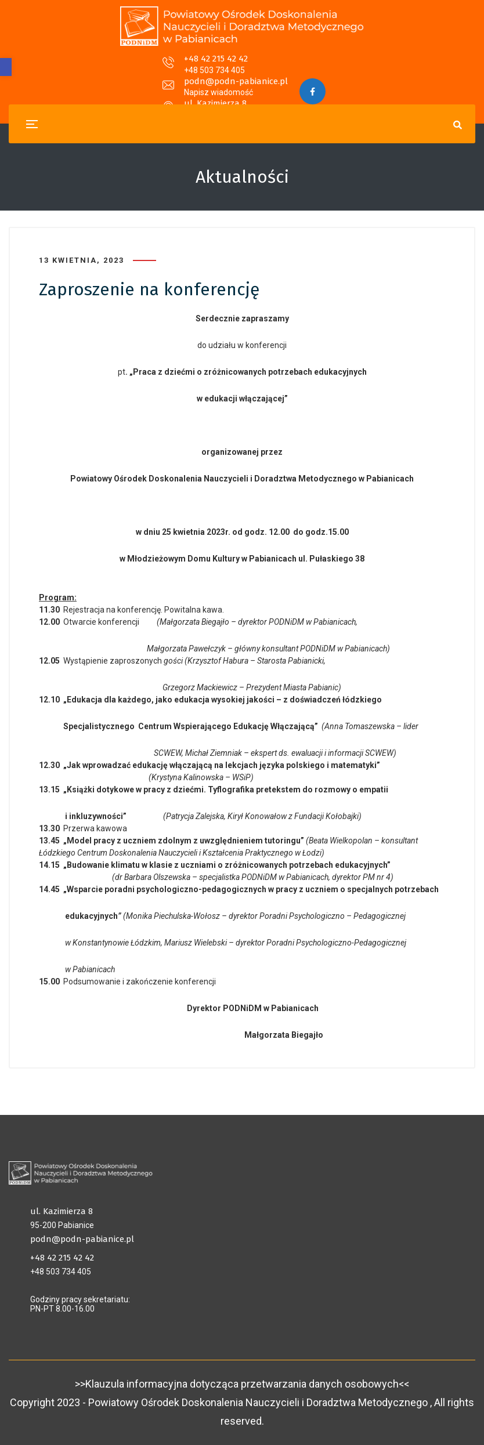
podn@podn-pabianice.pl (236, 66)
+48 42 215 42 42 (117, 66)
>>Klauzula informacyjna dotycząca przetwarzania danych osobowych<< (242, 1384)
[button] (6, 67)
